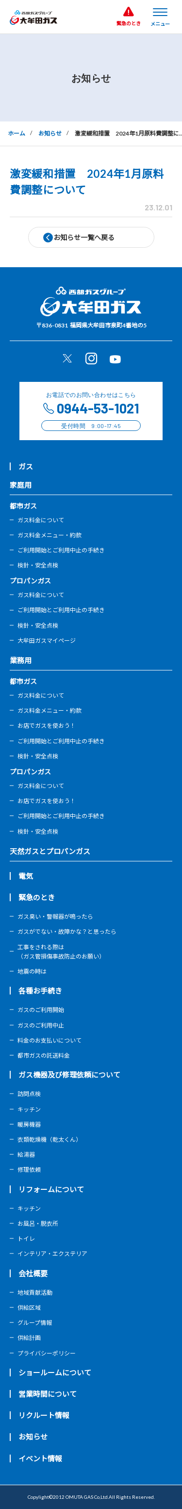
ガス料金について (40, 520)
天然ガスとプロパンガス (50, 851)
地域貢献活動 (34, 1292)
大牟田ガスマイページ (46, 640)
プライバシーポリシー (46, 1353)
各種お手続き (40, 990)
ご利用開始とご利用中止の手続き (61, 550)
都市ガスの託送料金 (43, 1055)
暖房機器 (29, 1124)
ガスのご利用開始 (40, 1009)
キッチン (29, 1109)
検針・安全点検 (37, 565)
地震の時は (32, 971)
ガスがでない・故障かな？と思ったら (66, 931)
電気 (25, 876)
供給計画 (29, 1337)
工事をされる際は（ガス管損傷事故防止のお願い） (61, 951)
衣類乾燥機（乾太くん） (49, 1139)
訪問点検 (29, 1093)
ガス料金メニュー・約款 (49, 535)
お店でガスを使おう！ (46, 725)
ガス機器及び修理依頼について (69, 1074)
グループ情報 (34, 1322)
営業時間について (47, 1393)
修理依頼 (29, 1169)
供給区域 (29, 1307)
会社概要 (33, 1273)
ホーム (16, 133)
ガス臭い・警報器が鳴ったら (55, 916)
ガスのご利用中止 (40, 1025)
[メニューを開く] (160, 16)
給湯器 (26, 1154)
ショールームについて (54, 1372)
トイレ (26, 1238)
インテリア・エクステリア (52, 1253)
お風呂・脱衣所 (37, 1223)
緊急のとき (36, 897)
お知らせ (50, 133)
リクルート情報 (43, 1415)
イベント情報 (40, 1458)
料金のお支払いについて (49, 1040)
